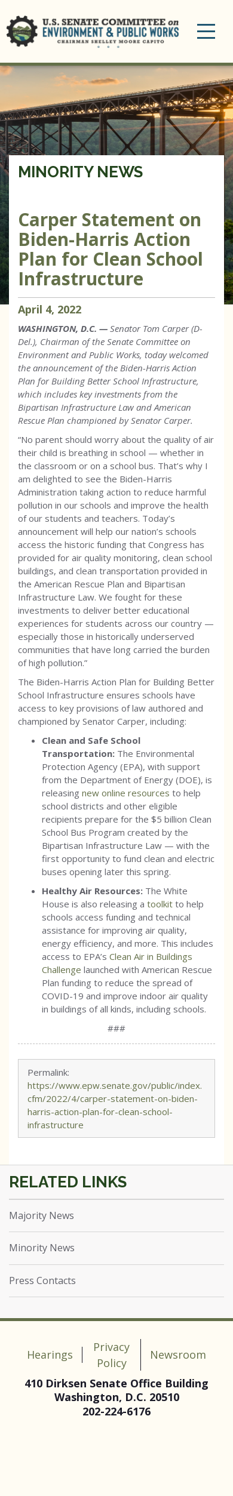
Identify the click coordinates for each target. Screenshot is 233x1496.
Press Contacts (42, 1280)
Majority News (41, 1215)
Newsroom (178, 1354)
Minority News (80, 172)
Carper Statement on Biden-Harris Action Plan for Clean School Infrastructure (110, 249)
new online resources (126, 793)
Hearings (50, 1354)
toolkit (160, 904)
